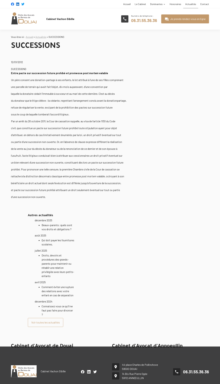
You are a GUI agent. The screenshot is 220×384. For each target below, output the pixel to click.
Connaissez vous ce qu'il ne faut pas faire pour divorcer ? (57, 301)
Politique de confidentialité (195, 379)
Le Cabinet (140, 4)
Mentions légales (168, 379)
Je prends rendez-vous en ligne (185, 19)
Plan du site (149, 379)
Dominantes (156, 4)
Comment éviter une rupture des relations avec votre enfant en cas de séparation (58, 282)
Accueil (127, 4)
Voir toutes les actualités (45, 313)
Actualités (190, 4)
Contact (204, 4)
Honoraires (175, 4)
